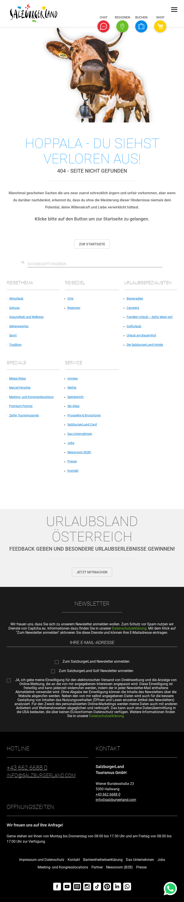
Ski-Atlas (73, 406)
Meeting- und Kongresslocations (31, 397)
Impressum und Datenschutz (41, 860)
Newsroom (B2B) (79, 452)
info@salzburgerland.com (116, 800)
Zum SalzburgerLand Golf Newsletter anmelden (96, 671)
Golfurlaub (134, 326)
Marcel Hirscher (20, 387)
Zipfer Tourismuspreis (24, 415)
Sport (13, 335)
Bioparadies (135, 298)
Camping (133, 308)
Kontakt (73, 470)
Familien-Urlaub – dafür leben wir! (150, 317)
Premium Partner (21, 406)
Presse (72, 461)
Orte (70, 298)
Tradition (15, 344)
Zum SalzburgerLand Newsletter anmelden (96, 662)
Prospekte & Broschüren (84, 415)
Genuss (14, 308)
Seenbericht (75, 397)
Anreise (72, 378)
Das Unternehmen (79, 434)
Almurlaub (16, 298)
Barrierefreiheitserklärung (103, 860)
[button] (103, 26)
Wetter (72, 387)
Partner (97, 867)
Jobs (70, 443)
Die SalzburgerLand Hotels (145, 344)
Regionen (73, 308)
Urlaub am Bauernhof (141, 335)
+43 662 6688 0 (108, 794)
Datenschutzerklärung (129, 628)
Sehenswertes (18, 326)
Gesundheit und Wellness (26, 317)
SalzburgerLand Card (82, 424)
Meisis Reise (17, 378)
